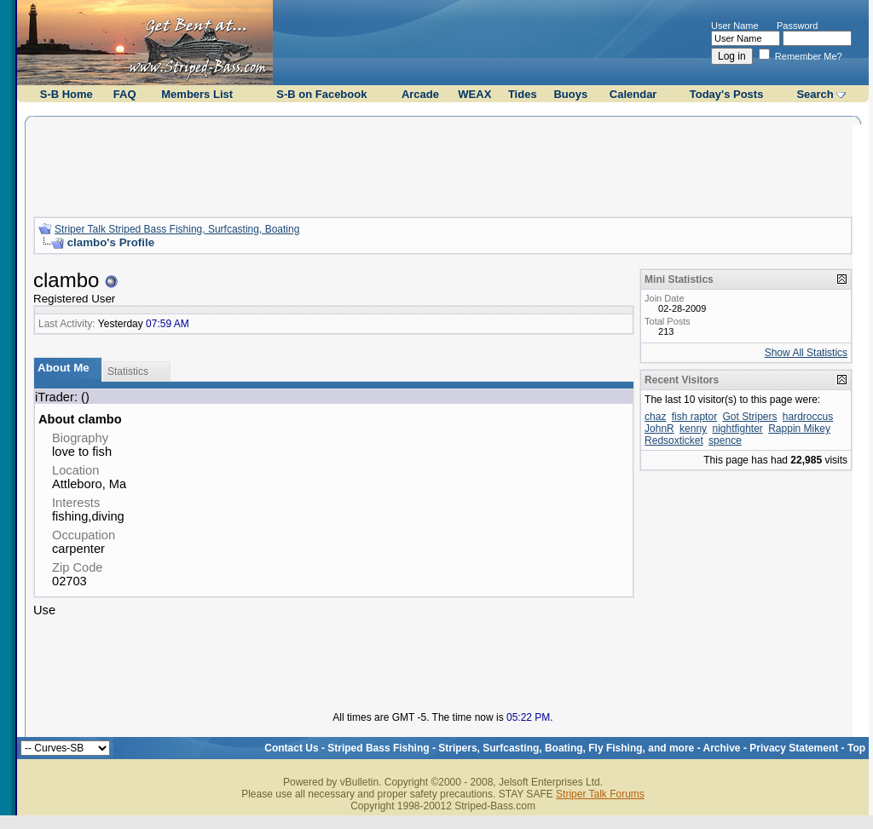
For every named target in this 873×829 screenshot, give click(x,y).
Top (856, 748)
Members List (197, 94)
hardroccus (808, 417)
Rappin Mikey (799, 429)
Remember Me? (800, 56)
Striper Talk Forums (600, 794)
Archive (722, 748)
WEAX (474, 94)
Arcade (420, 94)
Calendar (633, 94)
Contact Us (291, 748)
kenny (693, 429)
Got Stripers (749, 417)
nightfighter (737, 429)
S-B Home (66, 94)
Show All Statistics (806, 353)
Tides (522, 94)
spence (725, 440)
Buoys (570, 94)
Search (814, 94)
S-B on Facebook (321, 94)
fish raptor (694, 417)
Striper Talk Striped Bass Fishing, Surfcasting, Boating (177, 229)
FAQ (124, 94)
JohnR (659, 429)
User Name (735, 25)
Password (797, 25)
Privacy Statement (793, 748)
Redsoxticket (674, 440)
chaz (655, 417)
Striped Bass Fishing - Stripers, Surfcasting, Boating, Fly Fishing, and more (510, 748)
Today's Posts (727, 94)
